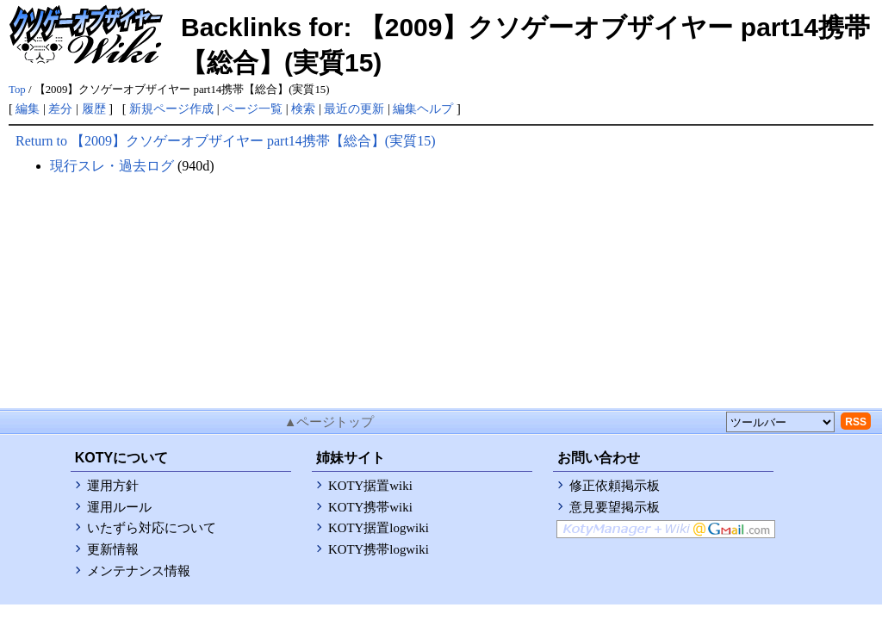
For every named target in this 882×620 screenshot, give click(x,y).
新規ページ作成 (171, 108)
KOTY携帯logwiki (378, 549)
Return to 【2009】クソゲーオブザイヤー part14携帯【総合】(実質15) (226, 140)
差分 (60, 108)
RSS (855, 422)
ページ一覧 (252, 108)
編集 (28, 108)
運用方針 (113, 486)
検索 (303, 108)
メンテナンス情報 (138, 571)
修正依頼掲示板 (614, 486)
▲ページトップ (329, 422)
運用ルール (119, 507)
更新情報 (113, 549)
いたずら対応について (151, 528)
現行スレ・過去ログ (112, 165)
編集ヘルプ (423, 108)
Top (17, 90)
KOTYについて (121, 457)
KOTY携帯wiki (370, 507)
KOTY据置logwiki (378, 528)
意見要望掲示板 (614, 507)
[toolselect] (780, 422)
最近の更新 (354, 108)
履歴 (94, 108)
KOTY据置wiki (370, 486)
